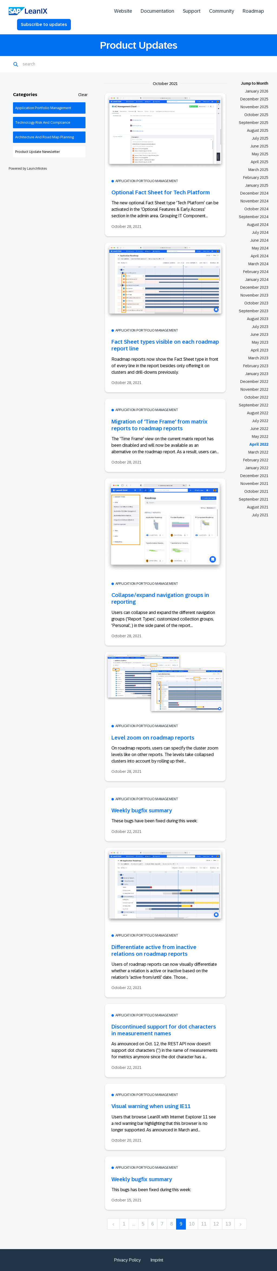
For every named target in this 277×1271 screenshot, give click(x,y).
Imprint (156, 1260)
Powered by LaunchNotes (28, 168)
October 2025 (256, 115)
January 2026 (256, 91)
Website (123, 11)
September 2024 (253, 217)
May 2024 (260, 248)
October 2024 (256, 209)
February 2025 (255, 177)
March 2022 (258, 452)
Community (221, 11)
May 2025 (260, 154)
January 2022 (256, 468)
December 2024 (254, 193)
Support (191, 11)
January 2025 (256, 185)
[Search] (49, 64)
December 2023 (254, 287)
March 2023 (258, 358)
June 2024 (259, 240)
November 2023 (254, 295)
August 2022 (257, 413)
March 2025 (258, 170)
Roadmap (253, 11)
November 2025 (254, 107)
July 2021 (260, 515)
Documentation (157, 11)
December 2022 (254, 381)
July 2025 (260, 138)
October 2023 (256, 303)
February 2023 (255, 366)
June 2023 (259, 334)
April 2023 (259, 350)
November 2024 (254, 201)
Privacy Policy (127, 1260)
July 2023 (260, 326)
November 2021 (254, 483)
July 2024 (260, 232)
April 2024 (259, 256)
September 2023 (253, 311)
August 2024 (257, 224)
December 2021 (254, 476)
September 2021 (253, 499)
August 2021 (257, 507)
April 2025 (259, 162)
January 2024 (256, 279)
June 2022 (259, 428)
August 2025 (257, 130)
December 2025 (254, 99)
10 (191, 1224)
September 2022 (253, 405)
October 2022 (256, 397)
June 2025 (259, 146)
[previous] (113, 1224)
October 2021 (256, 491)
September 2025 (253, 122)
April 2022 (258, 444)
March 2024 (258, 264)
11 (204, 1224)
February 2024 (255, 272)
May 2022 (260, 436)
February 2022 (255, 460)
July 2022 (260, 421)
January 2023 (256, 374)
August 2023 (257, 319)
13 (228, 1224)
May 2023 (260, 342)
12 (216, 1224)
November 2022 (254, 389)
